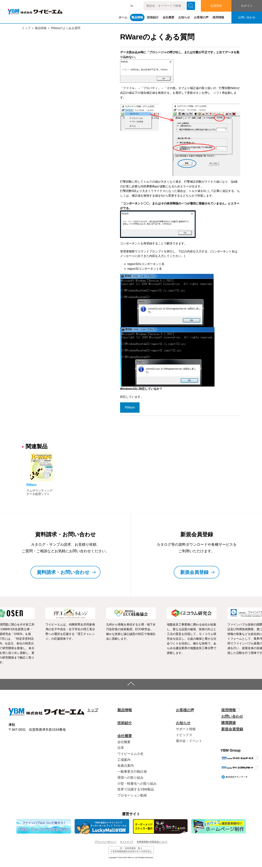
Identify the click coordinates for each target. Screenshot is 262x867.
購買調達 (228, 723)
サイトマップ (126, 841)
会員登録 (216, 5)
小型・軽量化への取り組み (137, 783)
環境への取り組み (130, 777)
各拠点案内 (125, 765)
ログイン (247, 5)
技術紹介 (153, 17)
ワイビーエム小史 (130, 754)
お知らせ (184, 17)
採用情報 (218, 17)
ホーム (123, 17)
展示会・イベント (189, 741)
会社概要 (168, 17)
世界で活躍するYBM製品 (135, 789)
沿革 (120, 748)
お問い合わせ (246, 17)
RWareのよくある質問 (65, 28)
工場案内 (123, 760)
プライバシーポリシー (105, 841)
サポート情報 (186, 729)
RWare (130, 407)
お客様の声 (201, 17)
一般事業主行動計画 (132, 771)
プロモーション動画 (132, 795)
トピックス (184, 735)
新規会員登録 (232, 729)
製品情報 (137, 17)
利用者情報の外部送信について (152, 841)
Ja (131, 5)
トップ (26, 28)
